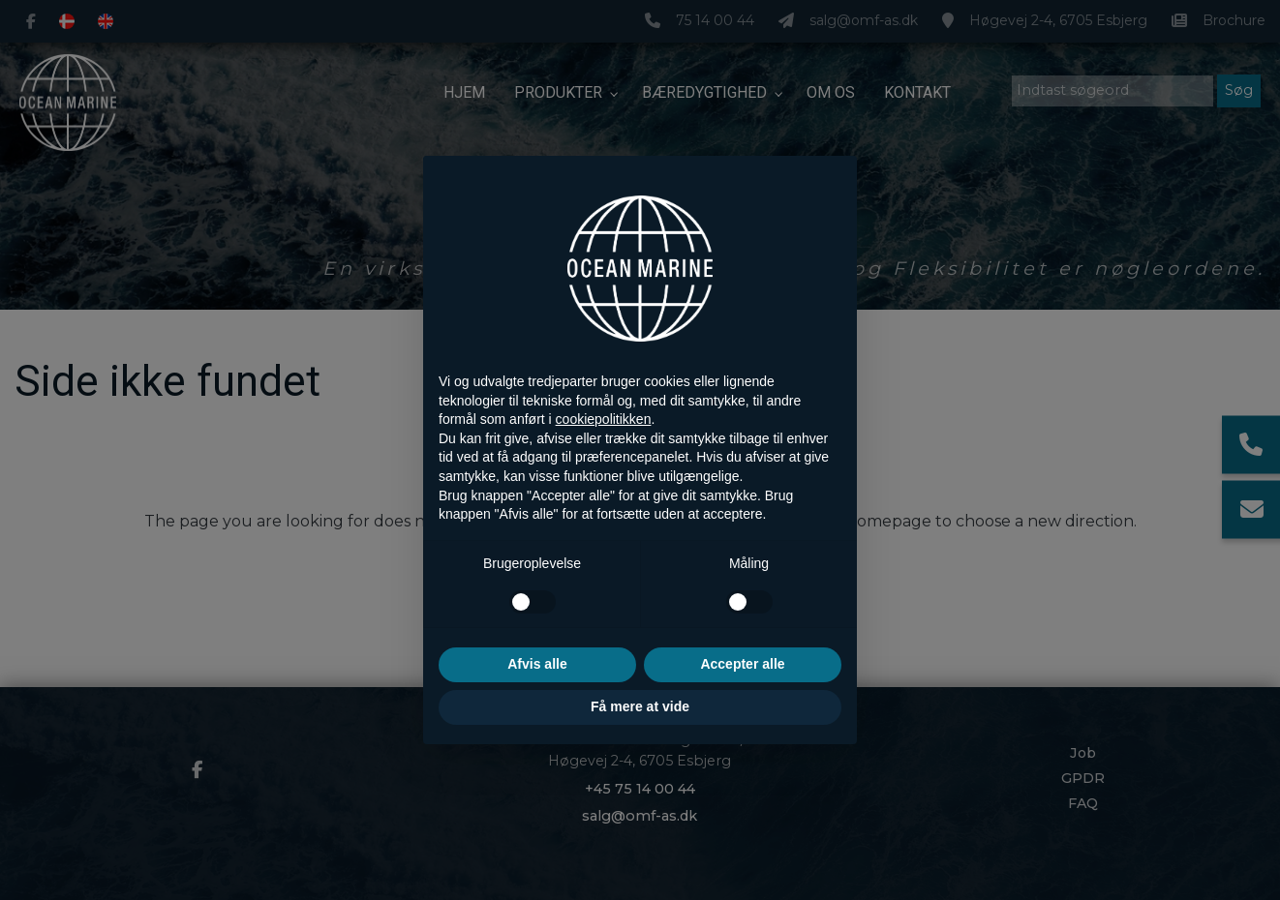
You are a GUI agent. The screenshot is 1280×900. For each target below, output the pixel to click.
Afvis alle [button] (536, 664)
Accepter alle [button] (742, 664)
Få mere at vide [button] (640, 706)
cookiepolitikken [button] (604, 419)
